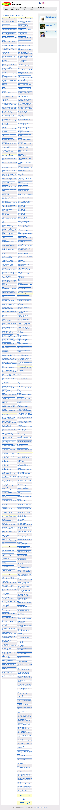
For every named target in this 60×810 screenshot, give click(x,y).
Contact (43, 807)
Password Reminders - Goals (22, 493)
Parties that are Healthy (21, 487)
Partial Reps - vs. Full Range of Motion (24, 485)
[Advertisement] (48, 45)
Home (46, 807)
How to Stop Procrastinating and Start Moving (51, 17)
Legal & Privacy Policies (38, 807)
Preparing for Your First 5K (51, 31)
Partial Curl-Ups (20, 484)
